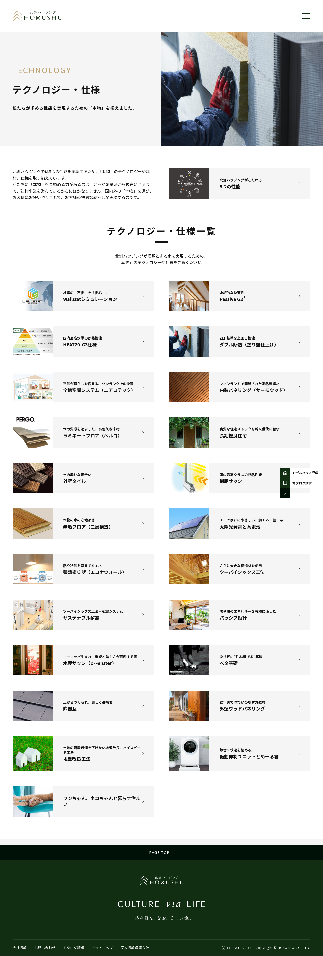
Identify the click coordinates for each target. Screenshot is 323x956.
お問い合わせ (45, 947)
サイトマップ (102, 947)
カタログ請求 (73, 947)
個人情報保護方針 (135, 947)
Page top (159, 852)
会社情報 (20, 947)
